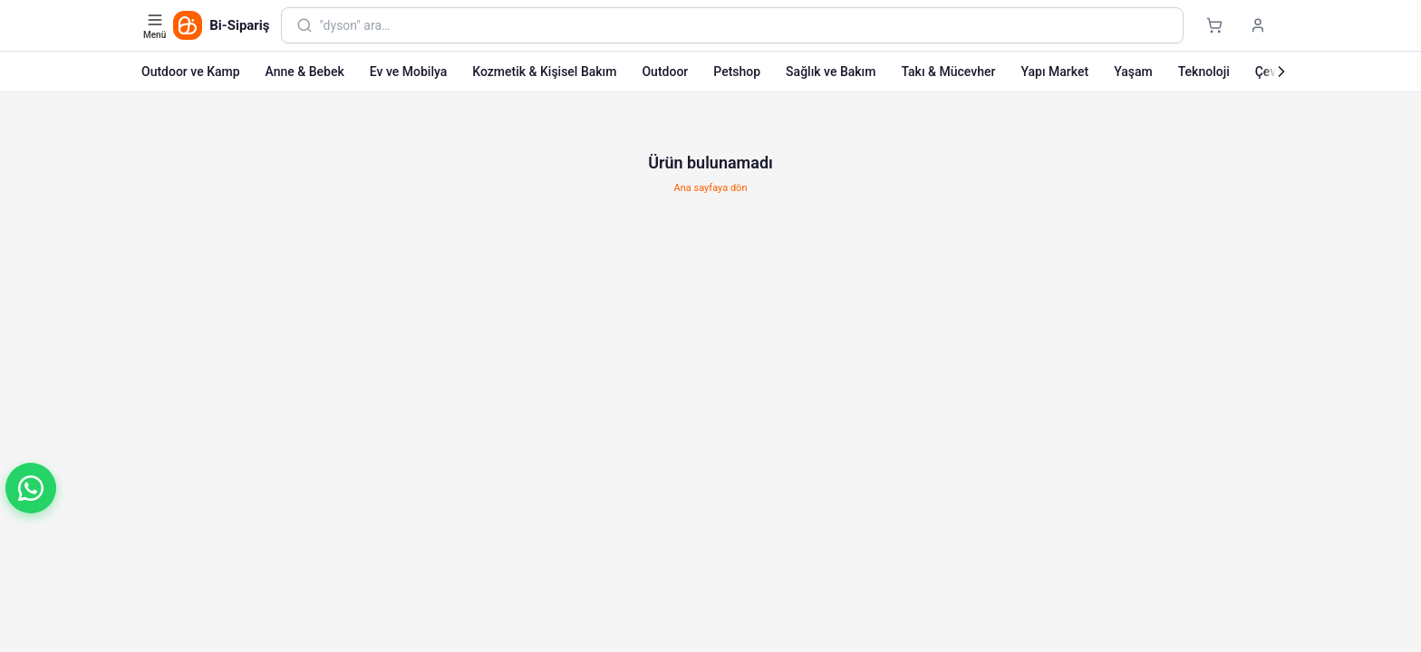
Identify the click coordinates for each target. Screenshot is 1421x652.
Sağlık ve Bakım (830, 71)
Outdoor (665, 71)
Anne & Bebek (305, 71)
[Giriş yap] (1258, 25)
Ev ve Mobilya (408, 71)
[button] (30, 488)
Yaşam (1133, 71)
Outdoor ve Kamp (190, 71)
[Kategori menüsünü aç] (156, 25)
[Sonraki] (1281, 71)
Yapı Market (1054, 71)
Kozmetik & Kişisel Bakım (544, 71)
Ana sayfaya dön (711, 188)
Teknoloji (1204, 71)
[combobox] (744, 25)
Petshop (736, 71)
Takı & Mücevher (948, 71)
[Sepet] (1214, 25)
